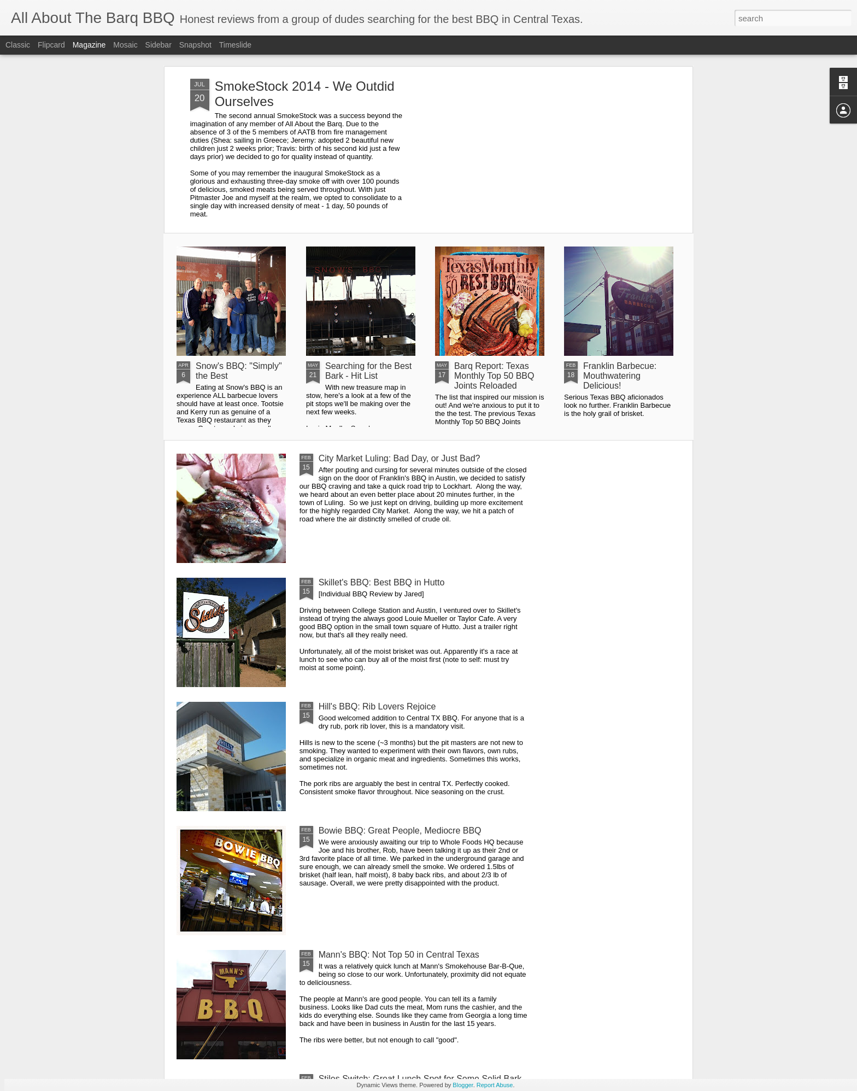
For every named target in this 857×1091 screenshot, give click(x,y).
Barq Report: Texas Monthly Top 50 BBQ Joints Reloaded (494, 375)
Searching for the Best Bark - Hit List (368, 370)
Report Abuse (495, 1085)
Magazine (89, 44)
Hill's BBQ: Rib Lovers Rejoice (377, 706)
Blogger (463, 1085)
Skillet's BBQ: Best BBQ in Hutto (382, 582)
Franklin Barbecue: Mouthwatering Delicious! (619, 375)
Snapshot (195, 44)
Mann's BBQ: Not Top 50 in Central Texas (399, 954)
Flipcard (51, 44)
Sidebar (158, 44)
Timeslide (235, 44)
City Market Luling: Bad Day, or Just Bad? (399, 458)
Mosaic (125, 44)
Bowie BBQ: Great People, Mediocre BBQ (400, 830)
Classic (17, 44)
